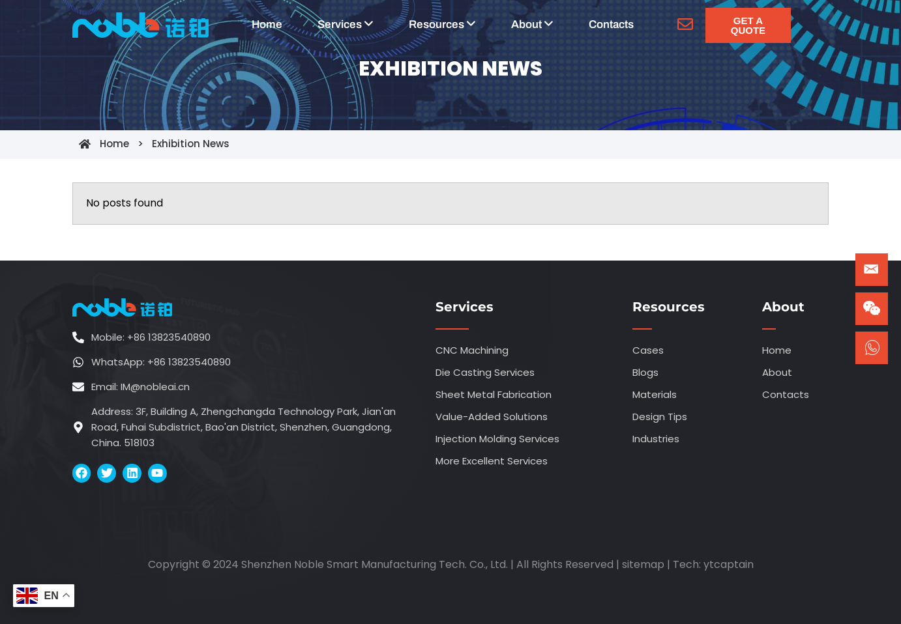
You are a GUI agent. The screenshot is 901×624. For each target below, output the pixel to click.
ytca (715, 564)
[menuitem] (345, 24)
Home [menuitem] (267, 24)
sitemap (643, 564)
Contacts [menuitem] (611, 24)
